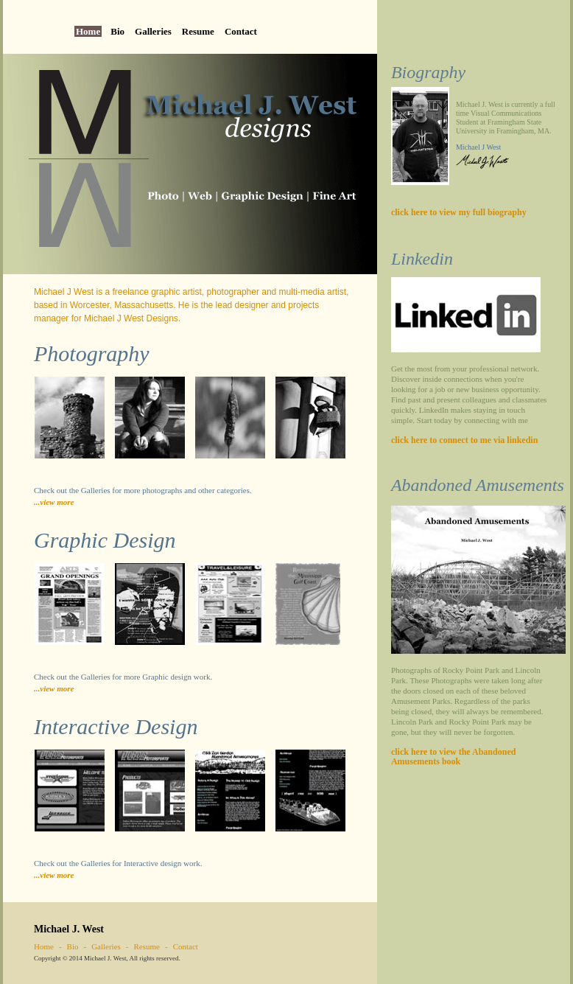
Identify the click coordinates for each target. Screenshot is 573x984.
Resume (198, 31)
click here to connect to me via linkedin (464, 440)
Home (88, 31)
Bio (117, 31)
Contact (241, 31)
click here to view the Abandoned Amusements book (453, 757)
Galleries (153, 31)
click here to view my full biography (459, 212)
